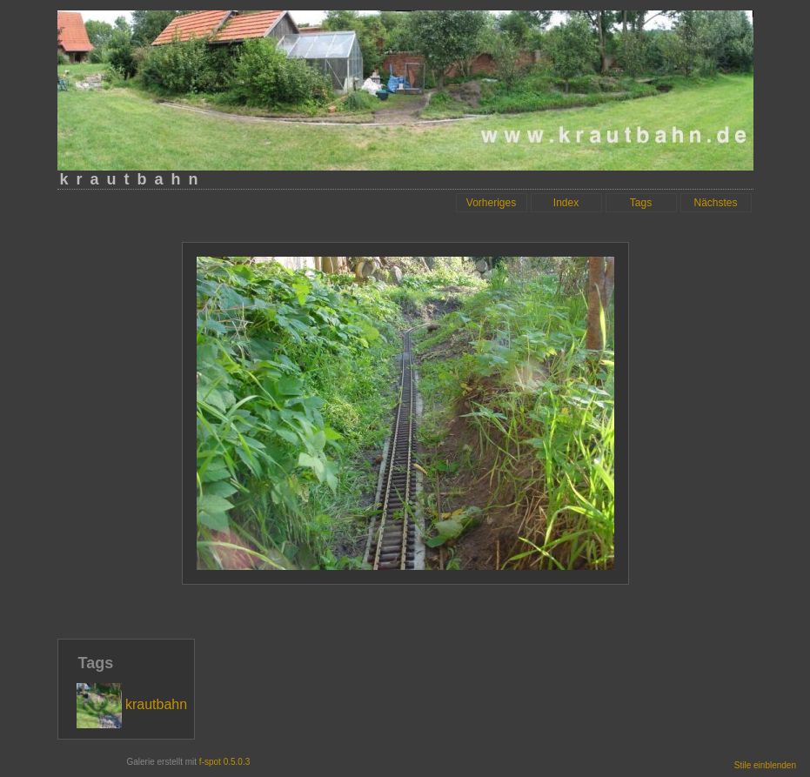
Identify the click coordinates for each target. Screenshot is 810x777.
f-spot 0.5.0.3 (224, 762)
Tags (641, 203)
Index (566, 203)
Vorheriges (491, 203)
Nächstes (715, 203)
